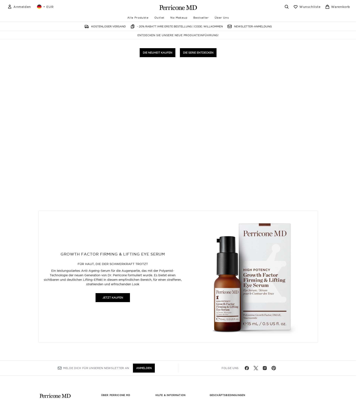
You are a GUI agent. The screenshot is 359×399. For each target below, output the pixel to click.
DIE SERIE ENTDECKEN (198, 212)
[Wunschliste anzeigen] (307, 6)
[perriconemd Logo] (178, 7)
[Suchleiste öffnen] (286, 6)
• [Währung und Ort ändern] (45, 6)
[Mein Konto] (19, 6)
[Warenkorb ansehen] (337, 6)
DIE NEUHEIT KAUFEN (157, 212)
